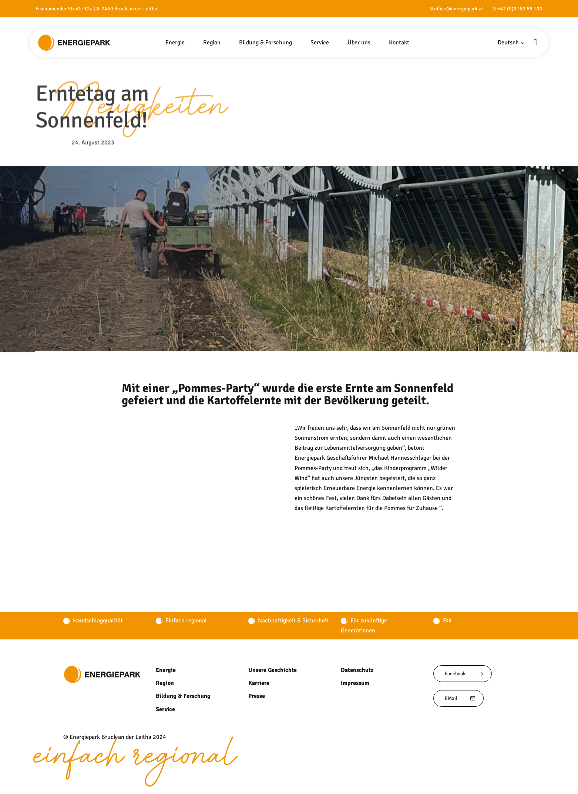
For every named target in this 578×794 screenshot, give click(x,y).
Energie (165, 670)
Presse (256, 696)
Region (164, 683)
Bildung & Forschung (182, 696)
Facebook (464, 673)
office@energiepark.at (458, 9)
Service (165, 709)
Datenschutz (357, 670)
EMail (460, 698)
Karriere (258, 683)
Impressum (355, 683)
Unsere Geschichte (272, 670)
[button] (511, 43)
